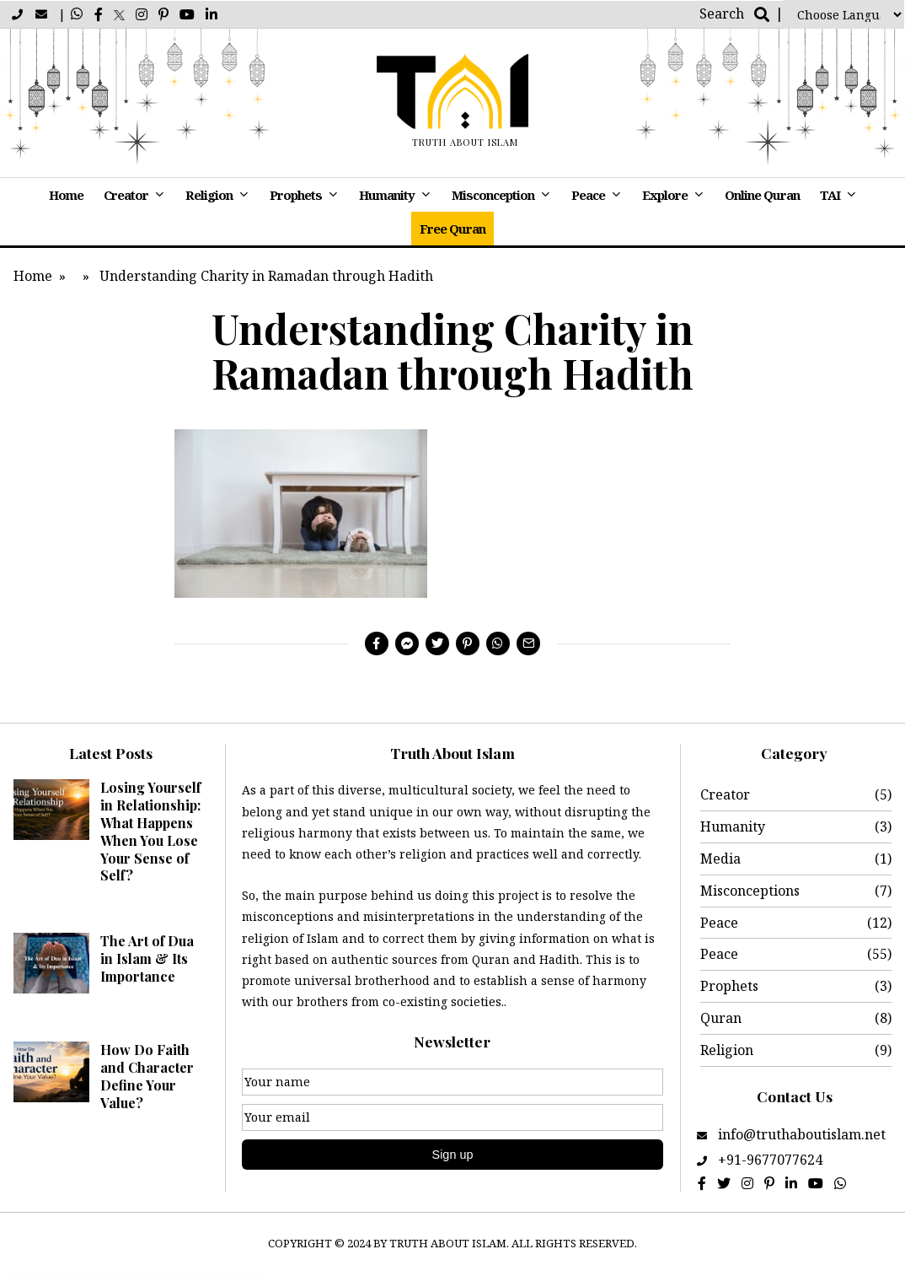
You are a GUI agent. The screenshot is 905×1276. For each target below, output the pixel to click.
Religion (209, 194)
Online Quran (762, 194)
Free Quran (452, 228)
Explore (665, 194)
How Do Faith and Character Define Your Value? (147, 1076)
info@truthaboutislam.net (800, 1134)
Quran (721, 1018)
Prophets (296, 194)
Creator (126, 194)
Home (66, 194)
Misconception (493, 194)
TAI (830, 194)
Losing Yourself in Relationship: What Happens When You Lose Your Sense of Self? (150, 831)
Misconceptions (750, 890)
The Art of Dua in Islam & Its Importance (147, 958)
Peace (588, 194)
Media (720, 858)
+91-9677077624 (770, 1159)
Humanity (387, 194)
